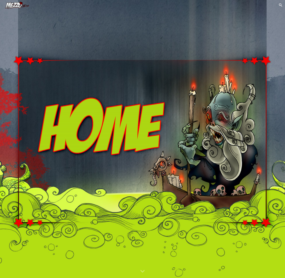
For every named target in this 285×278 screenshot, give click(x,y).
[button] (280, 5)
